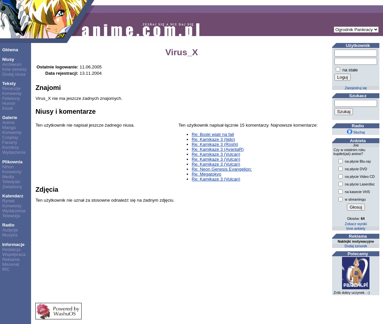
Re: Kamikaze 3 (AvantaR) (218, 149)
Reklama (11, 259)
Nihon (8, 166)
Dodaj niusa (13, 74)
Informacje (13, 244)
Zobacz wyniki (356, 224)
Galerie (9, 117)
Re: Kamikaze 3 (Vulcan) (216, 154)
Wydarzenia (13, 152)
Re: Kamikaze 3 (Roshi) (215, 144)
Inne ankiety (355, 228)
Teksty (9, 83)
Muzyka (10, 234)
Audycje (10, 229)
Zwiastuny (12, 186)
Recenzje (11, 88)
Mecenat (10, 264)
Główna (10, 49)
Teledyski (11, 181)
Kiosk (7, 108)
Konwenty (12, 93)
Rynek (8, 200)
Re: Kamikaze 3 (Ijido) (213, 139)
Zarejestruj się (356, 88)
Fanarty (9, 142)
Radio (8, 225)
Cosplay (10, 137)
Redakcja (11, 249)
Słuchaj (356, 132)
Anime (8, 122)
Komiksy (10, 147)
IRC (6, 269)
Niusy (8, 59)
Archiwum (12, 64)
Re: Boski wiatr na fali (213, 134)
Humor (9, 103)
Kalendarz (12, 195)
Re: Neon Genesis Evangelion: (222, 169)
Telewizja (11, 215)
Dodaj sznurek (356, 246)
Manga (9, 127)
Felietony (11, 98)
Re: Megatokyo (206, 174)
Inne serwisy (14, 69)
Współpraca (13, 254)
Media (8, 176)
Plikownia (12, 161)
